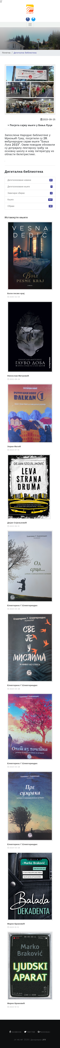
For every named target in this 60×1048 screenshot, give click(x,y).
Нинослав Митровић (18, 375)
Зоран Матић (14, 446)
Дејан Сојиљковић (17, 522)
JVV (44, 1039)
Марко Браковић (16, 923)
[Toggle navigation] (30, 24)
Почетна (6, 52)
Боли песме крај (16, 293)
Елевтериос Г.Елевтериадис (22, 605)
